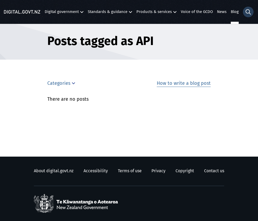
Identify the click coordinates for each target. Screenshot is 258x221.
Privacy (158, 171)
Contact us (214, 171)
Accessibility (96, 171)
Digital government (62, 13)
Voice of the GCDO (197, 12)
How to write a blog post (184, 83)
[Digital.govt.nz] (22, 12)
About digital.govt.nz (53, 171)
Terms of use (130, 171)
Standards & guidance (107, 13)
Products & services (154, 13)
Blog (235, 12)
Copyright (185, 171)
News (222, 12)
